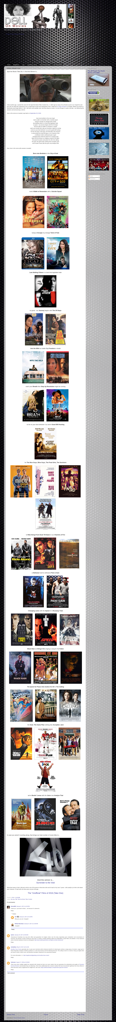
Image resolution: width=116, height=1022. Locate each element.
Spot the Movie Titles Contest (25, 899)
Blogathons (16, 64)
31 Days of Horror (62, 106)
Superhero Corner (32, 64)
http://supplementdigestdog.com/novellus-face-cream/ (36, 955)
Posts (91, 176)
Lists (23, 64)
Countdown (21, 34)
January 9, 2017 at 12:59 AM (31, 923)
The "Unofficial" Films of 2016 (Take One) (45, 893)
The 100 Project (57, 64)
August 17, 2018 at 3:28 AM (22, 962)
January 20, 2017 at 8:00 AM (21, 934)
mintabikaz (13, 947)
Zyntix (12, 934)
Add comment (11, 973)
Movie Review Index (45, 64)
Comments (92, 178)
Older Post (80, 1014)
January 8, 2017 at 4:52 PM (23, 906)
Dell (16, 916)
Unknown (13, 962)
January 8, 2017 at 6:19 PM (25, 916)
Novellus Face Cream (16, 949)
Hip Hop (13, 899)
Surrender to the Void (45, 883)
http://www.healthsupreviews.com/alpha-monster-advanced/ (48, 940)
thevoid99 (13, 906)
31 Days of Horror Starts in (12, 34)
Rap (16, 899)
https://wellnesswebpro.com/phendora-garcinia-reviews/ (54, 967)
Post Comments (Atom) (19, 1017)
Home (8, 64)
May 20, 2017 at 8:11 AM (23, 947)
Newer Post (11, 1014)
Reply (12, 910)
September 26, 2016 (35, 113)
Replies (14, 913)
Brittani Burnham (19, 923)
